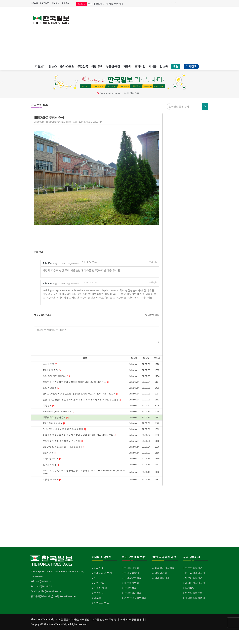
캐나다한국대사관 (195, 582)
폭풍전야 (48, 405)
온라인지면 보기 (103, 572)
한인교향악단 (131, 572)
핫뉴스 (53, 66)
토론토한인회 (131, 582)
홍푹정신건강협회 (164, 567)
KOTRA (189, 587)
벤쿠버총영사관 (193, 577)
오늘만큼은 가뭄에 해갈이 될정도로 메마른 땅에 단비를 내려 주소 (76, 382)
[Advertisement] (142, 35)
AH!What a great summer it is (58, 411)
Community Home (110, 93)
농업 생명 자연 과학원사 (56, 376)
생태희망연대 (162, 577)
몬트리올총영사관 (195, 572)
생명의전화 (161, 572)
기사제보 (55, 3)
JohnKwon (62, 263)
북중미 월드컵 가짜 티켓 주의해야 (105, 3)
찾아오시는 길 (101, 602)
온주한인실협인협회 (135, 597)
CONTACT (44, 3)
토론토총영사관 (193, 567)
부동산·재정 (113, 66)
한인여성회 (130, 587)
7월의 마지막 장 (52, 370)
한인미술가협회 (133, 592)
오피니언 (140, 66)
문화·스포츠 (67, 66)
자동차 (127, 66)
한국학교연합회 (133, 577)
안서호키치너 (51, 464)
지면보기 (40, 66)
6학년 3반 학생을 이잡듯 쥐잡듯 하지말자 (64, 429)
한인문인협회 (131, 567)
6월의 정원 (49, 452)
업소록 (164, 66)
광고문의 (65, 3)
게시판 (153, 66)
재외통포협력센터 (195, 597)
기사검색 (191, 66)
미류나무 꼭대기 (52, 458)
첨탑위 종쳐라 (51, 387)
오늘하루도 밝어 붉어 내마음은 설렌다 (63, 441)
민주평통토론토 (193, 592)
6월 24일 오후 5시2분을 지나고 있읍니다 (64, 447)
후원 (175, 66)
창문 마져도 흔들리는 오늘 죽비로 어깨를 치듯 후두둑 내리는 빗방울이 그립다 (82, 399)
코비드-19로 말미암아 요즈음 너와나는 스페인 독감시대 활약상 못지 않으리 (81, 393)
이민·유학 (97, 66)
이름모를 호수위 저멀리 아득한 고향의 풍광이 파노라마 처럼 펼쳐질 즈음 (79, 435)
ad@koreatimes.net (65, 596)
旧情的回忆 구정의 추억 (56, 417)
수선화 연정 (50, 364)
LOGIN (35, 3)
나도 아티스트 (131, 93)
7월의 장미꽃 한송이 (54, 423)
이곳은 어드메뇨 (52, 479)
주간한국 (82, 66)
